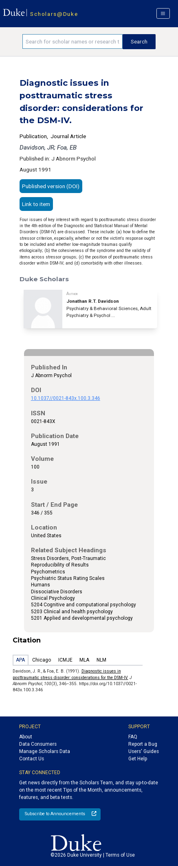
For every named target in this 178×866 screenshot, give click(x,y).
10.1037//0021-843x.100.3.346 (65, 398)
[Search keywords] (72, 41)
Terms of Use (120, 855)
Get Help (137, 759)
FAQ (132, 737)
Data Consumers (38, 744)
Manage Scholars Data (44, 751)
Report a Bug (142, 744)
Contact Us (31, 759)
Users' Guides (143, 751)
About (25, 737)
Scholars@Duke (54, 14)
